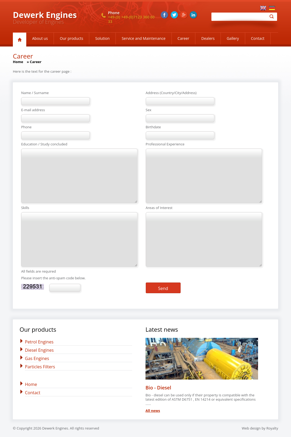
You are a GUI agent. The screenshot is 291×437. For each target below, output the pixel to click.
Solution (102, 38)
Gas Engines (37, 358)
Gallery (233, 38)
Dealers (208, 38)
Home (18, 61)
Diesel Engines (39, 350)
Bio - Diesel (158, 387)
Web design (251, 428)
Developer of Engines (38, 21)
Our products (71, 38)
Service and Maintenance (143, 38)
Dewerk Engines (45, 14)
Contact (257, 38)
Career (183, 38)
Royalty (272, 428)
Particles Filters (40, 367)
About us (40, 38)
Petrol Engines (39, 342)
